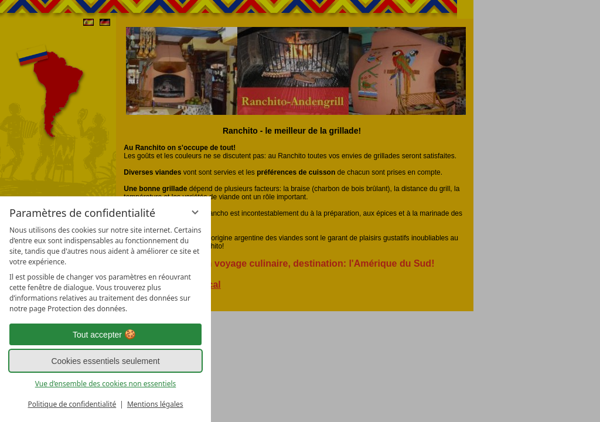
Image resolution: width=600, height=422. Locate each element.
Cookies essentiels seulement (105, 361)
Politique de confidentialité (72, 404)
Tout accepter (105, 334)
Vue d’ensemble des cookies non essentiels (105, 384)
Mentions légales (155, 404)
